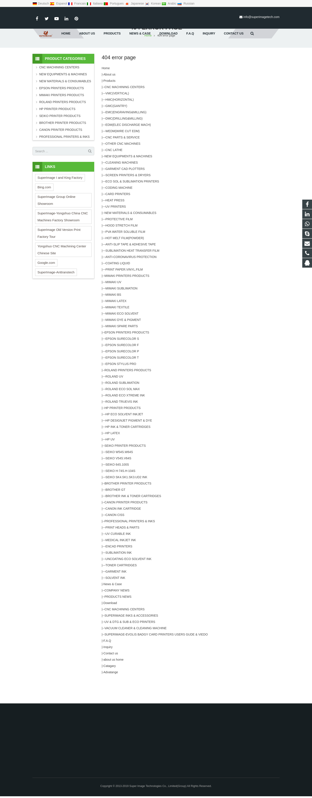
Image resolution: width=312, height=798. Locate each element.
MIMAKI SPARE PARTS (122, 348)
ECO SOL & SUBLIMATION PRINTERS (132, 203)
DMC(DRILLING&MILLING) (124, 140)
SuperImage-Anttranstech (56, 294)
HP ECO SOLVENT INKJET (124, 436)
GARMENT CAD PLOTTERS (125, 190)
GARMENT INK (116, 593)
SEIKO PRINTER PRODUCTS (125, 467)
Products (109, 102)
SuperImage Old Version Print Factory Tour (58, 255)
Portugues (114, 3)
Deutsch (41, 3)
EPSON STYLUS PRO (121, 386)
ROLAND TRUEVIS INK (122, 423)
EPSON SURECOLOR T (122, 379)
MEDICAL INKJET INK (121, 562)
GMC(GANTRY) (116, 128)
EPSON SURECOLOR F (122, 367)
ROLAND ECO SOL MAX (123, 411)
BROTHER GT (115, 511)
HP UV (110, 461)
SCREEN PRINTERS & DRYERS (128, 197)
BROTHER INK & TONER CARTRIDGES (133, 518)
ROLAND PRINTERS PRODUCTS (127, 392)
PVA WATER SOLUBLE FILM (125, 253)
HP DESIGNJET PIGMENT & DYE (129, 442)
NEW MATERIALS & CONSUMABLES (130, 234)
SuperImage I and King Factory (60, 199)
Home (106, 90)
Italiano (95, 3)
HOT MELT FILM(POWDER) (125, 260)
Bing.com (44, 209)
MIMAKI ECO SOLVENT (122, 335)
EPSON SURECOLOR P (122, 373)
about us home (114, 681)
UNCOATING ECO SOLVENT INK (128, 581)
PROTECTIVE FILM (119, 241)
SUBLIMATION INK (119, 574)
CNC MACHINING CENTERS (124, 109)
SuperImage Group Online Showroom (56, 222)
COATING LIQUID (118, 285)
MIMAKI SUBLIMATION (122, 310)
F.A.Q (107, 662)
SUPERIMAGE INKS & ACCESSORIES (131, 637)
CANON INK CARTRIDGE (123, 530)
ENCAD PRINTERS (119, 568)
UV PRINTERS (116, 228)
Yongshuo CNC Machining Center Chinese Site (61, 271)
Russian (185, 3)
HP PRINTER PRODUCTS (122, 430)
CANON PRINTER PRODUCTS (125, 524)
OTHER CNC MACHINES (123, 165)
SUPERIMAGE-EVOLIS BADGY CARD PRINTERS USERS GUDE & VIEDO (156, 656)
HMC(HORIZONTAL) (120, 121)
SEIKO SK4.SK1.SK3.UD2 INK (126, 499)
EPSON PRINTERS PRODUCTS (126, 354)
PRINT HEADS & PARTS (122, 549)
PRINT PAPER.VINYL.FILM (124, 291)
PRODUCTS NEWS (117, 618)
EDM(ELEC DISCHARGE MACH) (128, 146)
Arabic (169, 3)
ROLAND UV (114, 398)
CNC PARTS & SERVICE (123, 159)
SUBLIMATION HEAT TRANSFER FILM (132, 272)
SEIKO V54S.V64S (118, 480)
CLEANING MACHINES (122, 184)
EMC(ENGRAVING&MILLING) (126, 134)
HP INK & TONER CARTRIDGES (128, 448)
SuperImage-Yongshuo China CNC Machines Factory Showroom (62, 238)
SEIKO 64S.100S (117, 486)
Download (110, 625)
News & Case (113, 606)
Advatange (111, 694)
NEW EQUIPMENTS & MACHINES (128, 178)
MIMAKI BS (113, 316)
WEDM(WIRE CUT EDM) (123, 153)
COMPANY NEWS (116, 612)
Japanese (135, 3)
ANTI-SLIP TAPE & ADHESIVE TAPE (131, 266)
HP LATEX (113, 455)
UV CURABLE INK (118, 555)
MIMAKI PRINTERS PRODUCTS (126, 297)
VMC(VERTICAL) (117, 115)
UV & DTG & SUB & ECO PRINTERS (129, 643)
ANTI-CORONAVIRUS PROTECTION (131, 279)
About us (109, 96)
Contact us (111, 675)
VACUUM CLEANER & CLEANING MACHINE (135, 650)
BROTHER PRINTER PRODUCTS (127, 505)
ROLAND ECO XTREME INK (125, 417)
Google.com (46, 284)
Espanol (59, 3)
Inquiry (108, 669)
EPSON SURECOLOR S (122, 360)
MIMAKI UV (113, 304)
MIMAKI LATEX (116, 323)
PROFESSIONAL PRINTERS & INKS (129, 543)
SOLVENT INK (115, 599)
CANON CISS (115, 537)
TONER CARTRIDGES (121, 587)
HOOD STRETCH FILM (122, 247)
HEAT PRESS (115, 222)
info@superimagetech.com (261, 17)
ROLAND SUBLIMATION (122, 404)
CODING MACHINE (119, 209)
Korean (153, 3)
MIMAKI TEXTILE (117, 329)
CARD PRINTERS (118, 216)
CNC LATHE (114, 172)
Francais (77, 3)
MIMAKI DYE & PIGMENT (123, 341)
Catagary (110, 688)
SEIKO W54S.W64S (119, 474)
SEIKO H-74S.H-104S (120, 492)
